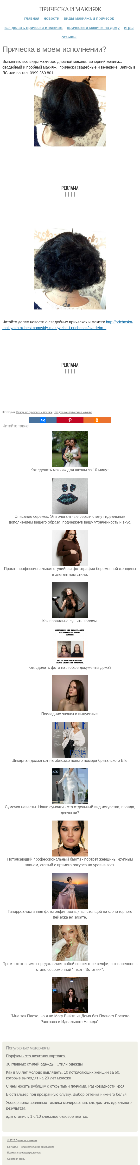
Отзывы (69, 37)
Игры (129, 28)
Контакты (12, 1147)
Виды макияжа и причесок (89, 18)
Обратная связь (16, 1159)
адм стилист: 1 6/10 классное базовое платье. (47, 1116)
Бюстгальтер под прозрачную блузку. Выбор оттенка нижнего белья (66, 1094)
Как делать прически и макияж (34, 28)
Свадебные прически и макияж (73, 412)
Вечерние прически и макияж (34, 412)
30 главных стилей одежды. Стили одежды (44, 1064)
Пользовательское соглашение (37, 1147)
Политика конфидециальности (24, 1152)
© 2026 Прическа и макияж (22, 1140)
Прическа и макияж (70, 9)
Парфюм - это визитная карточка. (36, 1056)
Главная (31, 18)
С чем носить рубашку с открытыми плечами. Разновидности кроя (65, 1086)
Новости (51, 18)
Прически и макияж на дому (93, 28)
